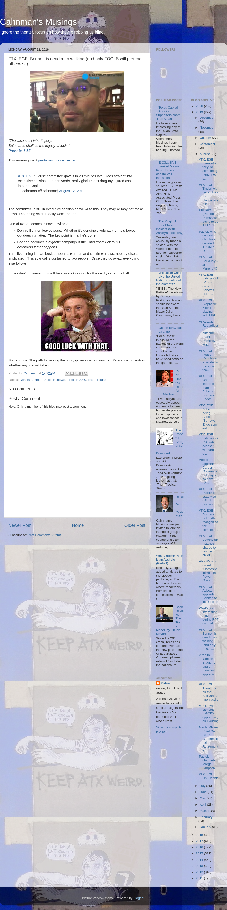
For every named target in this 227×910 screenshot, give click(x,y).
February (206, 817)
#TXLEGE (26, 176)
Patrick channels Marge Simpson (207, 762)
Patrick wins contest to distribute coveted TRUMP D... (207, 241)
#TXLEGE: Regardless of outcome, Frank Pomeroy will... (208, 333)
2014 (200, 860)
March (205, 810)
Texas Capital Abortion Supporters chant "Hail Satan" (168, 113)
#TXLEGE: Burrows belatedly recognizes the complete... (208, 520)
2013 (200, 866)
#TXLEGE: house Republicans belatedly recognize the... (208, 360)
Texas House (97, 380)
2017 (200, 841)
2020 (200, 106)
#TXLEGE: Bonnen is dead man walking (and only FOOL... (208, 639)
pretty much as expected (57, 160)
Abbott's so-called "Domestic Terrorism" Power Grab (208, 570)
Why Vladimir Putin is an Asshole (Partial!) (169, 559)
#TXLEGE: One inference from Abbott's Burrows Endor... (207, 387)
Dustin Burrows (54, 380)
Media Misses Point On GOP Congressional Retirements (208, 739)
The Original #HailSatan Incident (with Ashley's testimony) (169, 227)
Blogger (138, 898)
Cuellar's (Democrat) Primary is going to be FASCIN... (208, 217)
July (203, 786)
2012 (200, 872)
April (203, 804)
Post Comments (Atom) (44, 535)
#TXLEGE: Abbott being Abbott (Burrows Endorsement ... (208, 417)
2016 (200, 847)
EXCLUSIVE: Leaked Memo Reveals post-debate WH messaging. (167, 170)
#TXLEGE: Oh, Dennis (208, 776)
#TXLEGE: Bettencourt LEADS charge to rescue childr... (208, 545)
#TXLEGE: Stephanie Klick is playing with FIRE (208, 307)
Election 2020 (76, 380)
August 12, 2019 (71, 191)
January (206, 827)
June (204, 792)
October (206, 137)
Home (78, 525)
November (207, 127)
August (205, 154)
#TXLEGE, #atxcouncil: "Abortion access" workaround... (208, 444)
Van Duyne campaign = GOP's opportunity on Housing (208, 713)
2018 (200, 834)
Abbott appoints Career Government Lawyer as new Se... (208, 471)
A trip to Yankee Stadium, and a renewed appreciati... (208, 666)
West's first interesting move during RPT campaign (208, 615)
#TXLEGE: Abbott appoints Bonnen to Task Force (208, 594)
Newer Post (19, 525)
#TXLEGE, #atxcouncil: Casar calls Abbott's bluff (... (208, 284)
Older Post (134, 525)
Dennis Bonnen (30, 380)
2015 (200, 853)
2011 (200, 878)
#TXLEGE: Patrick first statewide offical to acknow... (208, 496)
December (207, 117)
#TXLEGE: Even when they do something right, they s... (208, 169)
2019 (200, 112)
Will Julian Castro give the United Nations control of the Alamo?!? (169, 278)
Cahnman (168, 683)
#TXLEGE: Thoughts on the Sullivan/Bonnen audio (208, 691)
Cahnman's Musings (38, 22)
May (203, 798)
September (207, 144)
